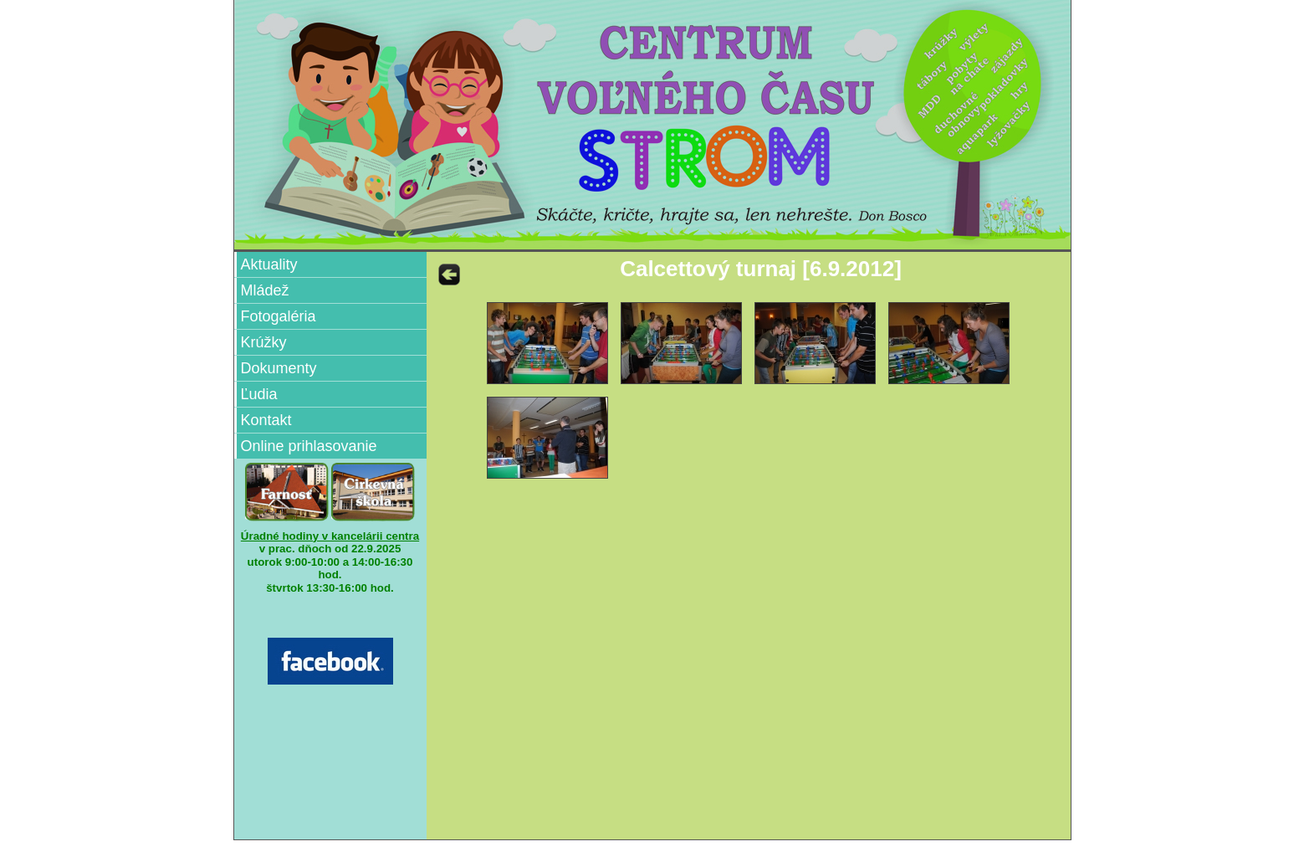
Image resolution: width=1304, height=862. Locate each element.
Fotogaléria (278, 316)
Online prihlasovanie (309, 446)
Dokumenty (279, 368)
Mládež (265, 290)
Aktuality (269, 264)
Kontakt (266, 420)
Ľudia (259, 394)
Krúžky (264, 342)
